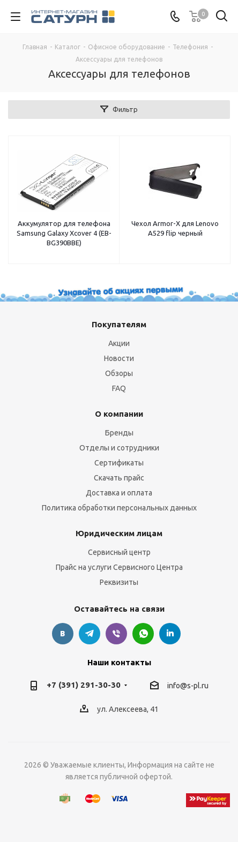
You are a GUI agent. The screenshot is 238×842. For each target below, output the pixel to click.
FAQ (119, 388)
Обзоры (119, 373)
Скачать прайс (119, 477)
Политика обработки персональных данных (119, 507)
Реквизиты (119, 582)
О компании (119, 413)
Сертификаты (119, 462)
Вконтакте (62, 633)
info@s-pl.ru (188, 685)
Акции (119, 343)
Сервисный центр (119, 552)
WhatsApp (143, 633)
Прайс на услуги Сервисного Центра (119, 567)
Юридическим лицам (119, 533)
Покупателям (119, 324)
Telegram (89, 633)
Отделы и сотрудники (119, 447)
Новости (119, 358)
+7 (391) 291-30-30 (84, 684)
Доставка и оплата (119, 492)
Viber (116, 633)
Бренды (119, 432)
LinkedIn (170, 633)
